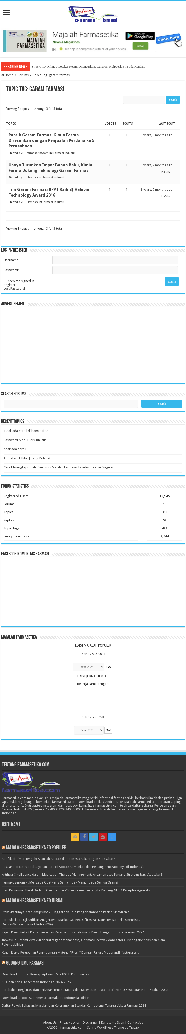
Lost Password (14, 288)
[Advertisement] (93, 345)
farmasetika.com (72, 1027)
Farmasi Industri (64, 153)
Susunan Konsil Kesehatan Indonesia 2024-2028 (36, 982)
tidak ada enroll (15, 449)
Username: (11, 260)
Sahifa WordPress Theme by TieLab (113, 1027)
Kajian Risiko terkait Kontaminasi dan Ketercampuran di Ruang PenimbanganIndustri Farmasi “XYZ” (73, 932)
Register (9, 285)
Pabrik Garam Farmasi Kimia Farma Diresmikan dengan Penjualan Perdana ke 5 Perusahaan (51, 140)
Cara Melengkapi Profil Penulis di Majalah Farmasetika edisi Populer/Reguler (59, 467)
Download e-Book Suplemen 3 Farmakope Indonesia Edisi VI (46, 998)
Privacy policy (69, 1022)
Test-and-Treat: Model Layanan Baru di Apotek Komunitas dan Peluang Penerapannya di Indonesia (73, 867)
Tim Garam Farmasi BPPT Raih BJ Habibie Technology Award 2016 (49, 192)
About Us (50, 1022)
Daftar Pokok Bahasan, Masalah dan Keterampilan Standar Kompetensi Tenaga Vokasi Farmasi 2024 (74, 1005)
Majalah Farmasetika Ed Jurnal (35, 901)
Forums (23, 75)
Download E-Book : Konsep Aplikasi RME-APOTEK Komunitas (45, 974)
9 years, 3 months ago (156, 135)
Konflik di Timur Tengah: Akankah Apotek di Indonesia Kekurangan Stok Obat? (58, 859)
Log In (172, 281)
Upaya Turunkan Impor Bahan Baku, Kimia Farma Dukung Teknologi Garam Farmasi (50, 168)
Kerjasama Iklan (112, 1022)
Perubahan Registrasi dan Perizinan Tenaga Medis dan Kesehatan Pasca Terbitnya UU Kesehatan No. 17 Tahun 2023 (85, 990)
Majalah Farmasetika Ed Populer (36, 848)
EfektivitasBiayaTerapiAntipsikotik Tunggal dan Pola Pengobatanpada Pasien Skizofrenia (65, 912)
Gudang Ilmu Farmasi (25, 963)
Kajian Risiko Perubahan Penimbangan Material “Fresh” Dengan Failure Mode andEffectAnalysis (70, 952)
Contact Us (135, 1022)
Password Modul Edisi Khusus (25, 440)
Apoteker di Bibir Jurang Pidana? (27, 458)
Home (7, 75)
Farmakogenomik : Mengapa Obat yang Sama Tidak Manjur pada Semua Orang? (60, 882)
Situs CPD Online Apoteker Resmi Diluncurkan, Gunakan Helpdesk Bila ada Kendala (88, 66)
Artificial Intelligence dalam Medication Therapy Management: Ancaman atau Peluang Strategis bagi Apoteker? (82, 874)
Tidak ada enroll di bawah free (26, 431)
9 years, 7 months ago (156, 165)
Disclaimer (90, 1022)
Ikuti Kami (11, 825)
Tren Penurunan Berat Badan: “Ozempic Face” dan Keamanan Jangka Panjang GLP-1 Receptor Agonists (76, 890)
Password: (11, 270)
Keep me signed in (21, 281)
